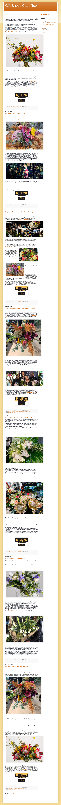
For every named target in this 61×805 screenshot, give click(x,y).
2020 (43, 32)
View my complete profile (45, 15)
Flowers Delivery (33, 81)
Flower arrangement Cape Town (25, 411)
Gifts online (25, 769)
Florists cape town (18, 411)
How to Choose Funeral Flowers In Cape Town (18, 15)
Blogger (34, 799)
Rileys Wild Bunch (23, 788)
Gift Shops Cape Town (11, 788)
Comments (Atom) (12, 793)
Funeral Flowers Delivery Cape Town (11, 31)
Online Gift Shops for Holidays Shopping (16, 666)
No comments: (19, 106)
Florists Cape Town (24, 367)
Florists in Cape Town (9, 246)
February (44, 29)
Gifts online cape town (17, 788)
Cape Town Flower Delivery (14, 119)
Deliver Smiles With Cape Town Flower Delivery (18, 417)
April (44, 21)
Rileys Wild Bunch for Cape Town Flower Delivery (19, 212)
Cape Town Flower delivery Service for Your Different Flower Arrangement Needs (20, 309)
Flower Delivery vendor (31, 266)
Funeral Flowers (8, 656)
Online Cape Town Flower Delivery (15, 113)
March (44, 28)
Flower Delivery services (31, 392)
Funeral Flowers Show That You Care (15, 558)
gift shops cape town (17, 673)
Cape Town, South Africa (11, 303)
